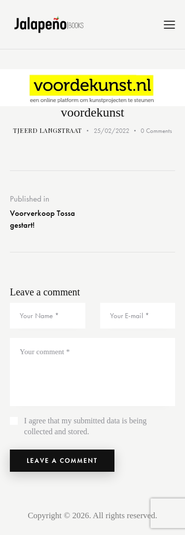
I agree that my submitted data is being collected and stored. (85, 426)
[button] (169, 24)
